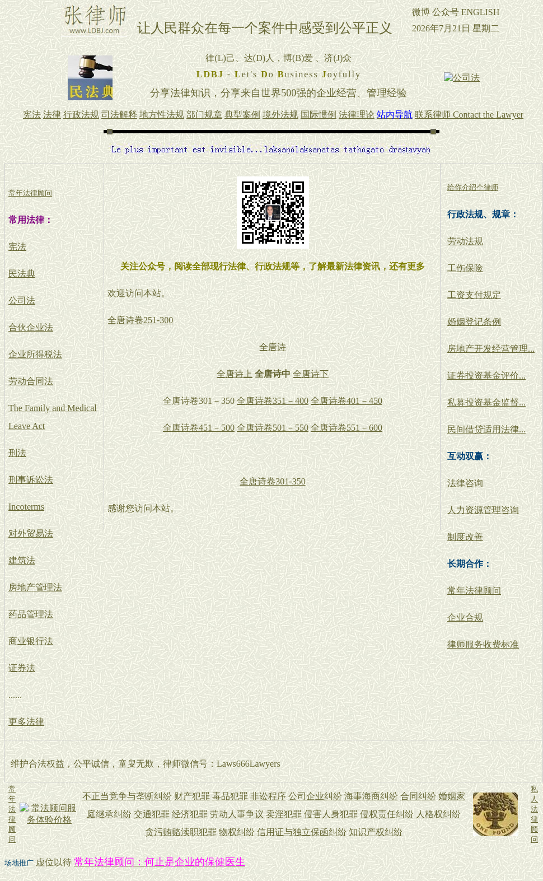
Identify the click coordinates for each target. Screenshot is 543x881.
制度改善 (465, 537)
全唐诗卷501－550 (272, 427)
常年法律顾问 (474, 590)
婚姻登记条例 (474, 322)
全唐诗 (272, 347)
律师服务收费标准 (483, 644)
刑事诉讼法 (30, 479)
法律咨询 (465, 483)
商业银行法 (30, 641)
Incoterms (26, 506)
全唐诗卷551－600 (346, 427)
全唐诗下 (311, 374)
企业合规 (465, 617)
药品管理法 (30, 614)
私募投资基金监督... (486, 402)
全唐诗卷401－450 (346, 400)
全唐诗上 (234, 374)
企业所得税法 (35, 354)
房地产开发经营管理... (491, 348)
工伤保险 (465, 268)
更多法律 (26, 721)
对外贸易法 (30, 533)
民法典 (21, 273)
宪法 (17, 246)
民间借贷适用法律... (486, 429)
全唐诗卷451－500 (199, 427)
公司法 (21, 300)
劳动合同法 (30, 381)
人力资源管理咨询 (483, 510)
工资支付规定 (474, 295)
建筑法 (21, 560)
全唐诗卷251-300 (140, 320)
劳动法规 (465, 241)
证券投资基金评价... (486, 375)
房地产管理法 (35, 587)
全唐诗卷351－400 (272, 400)
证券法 (21, 668)
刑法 (17, 453)
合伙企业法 (30, 327)
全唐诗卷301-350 (272, 481)
